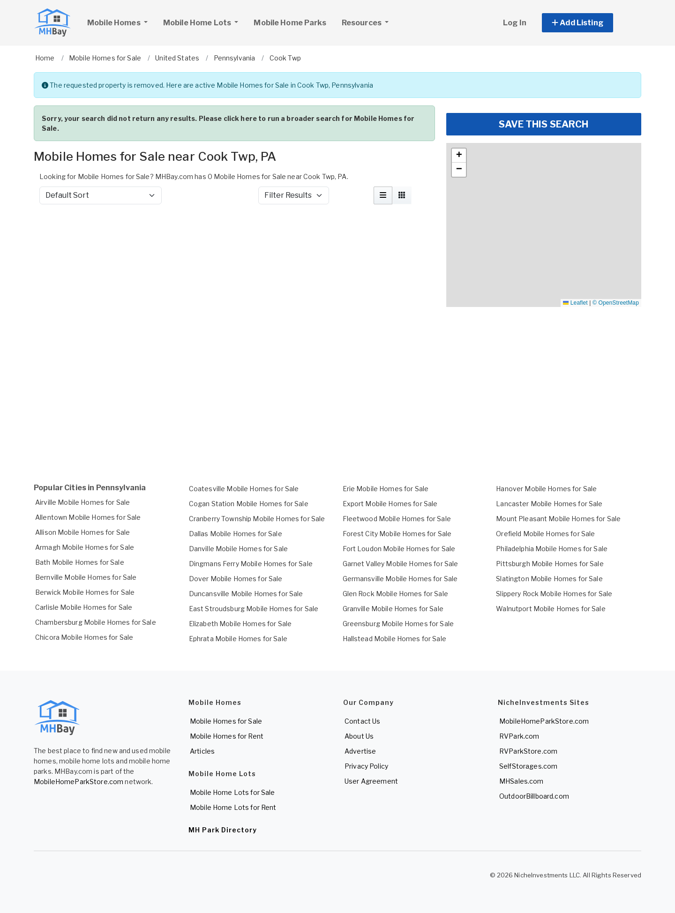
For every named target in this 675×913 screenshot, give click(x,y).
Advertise (360, 751)
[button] (588, 23)
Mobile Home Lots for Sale (232, 792)
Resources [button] (362, 22)
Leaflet (575, 302)
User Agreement (371, 781)
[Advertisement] (234, 237)
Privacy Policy (366, 766)
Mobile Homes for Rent (226, 736)
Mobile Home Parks (290, 22)
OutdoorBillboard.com (534, 796)
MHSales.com (521, 781)
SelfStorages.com (528, 766)
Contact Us (362, 721)
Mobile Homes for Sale (226, 721)
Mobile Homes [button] (121, 21)
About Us (359, 736)
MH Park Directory (222, 830)
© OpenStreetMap (615, 302)
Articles (202, 751)
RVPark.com (519, 736)
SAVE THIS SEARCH (543, 124)
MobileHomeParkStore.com (78, 782)
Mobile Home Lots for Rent (233, 807)
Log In (514, 22)
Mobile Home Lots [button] (197, 22)
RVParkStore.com (528, 751)
